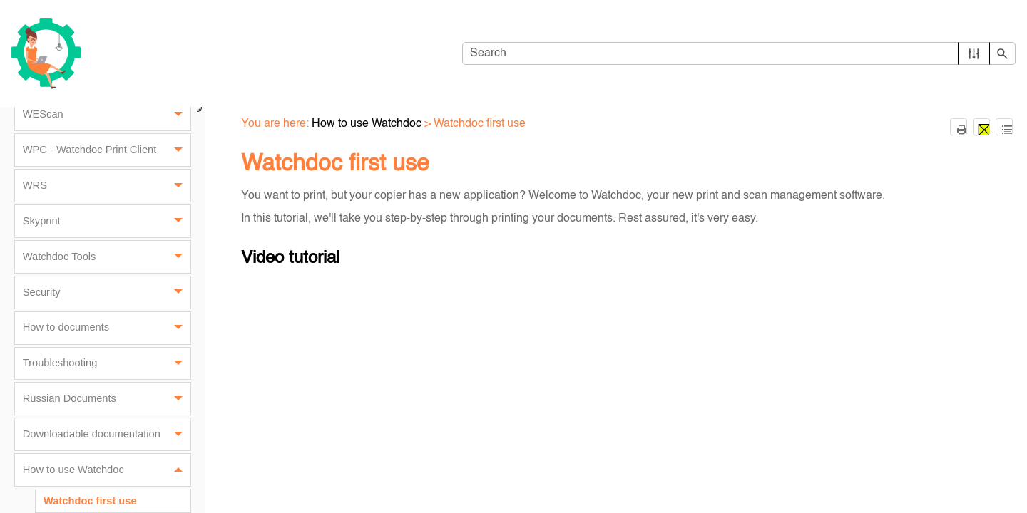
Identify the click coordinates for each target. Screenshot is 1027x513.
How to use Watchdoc (106, 470)
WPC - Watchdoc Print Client (106, 150)
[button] (974, 53)
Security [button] (106, 292)
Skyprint (106, 221)
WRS (106, 186)
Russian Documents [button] (106, 399)
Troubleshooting (106, 364)
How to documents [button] (106, 328)
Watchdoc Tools (106, 257)
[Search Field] (739, 53)
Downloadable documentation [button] (106, 434)
